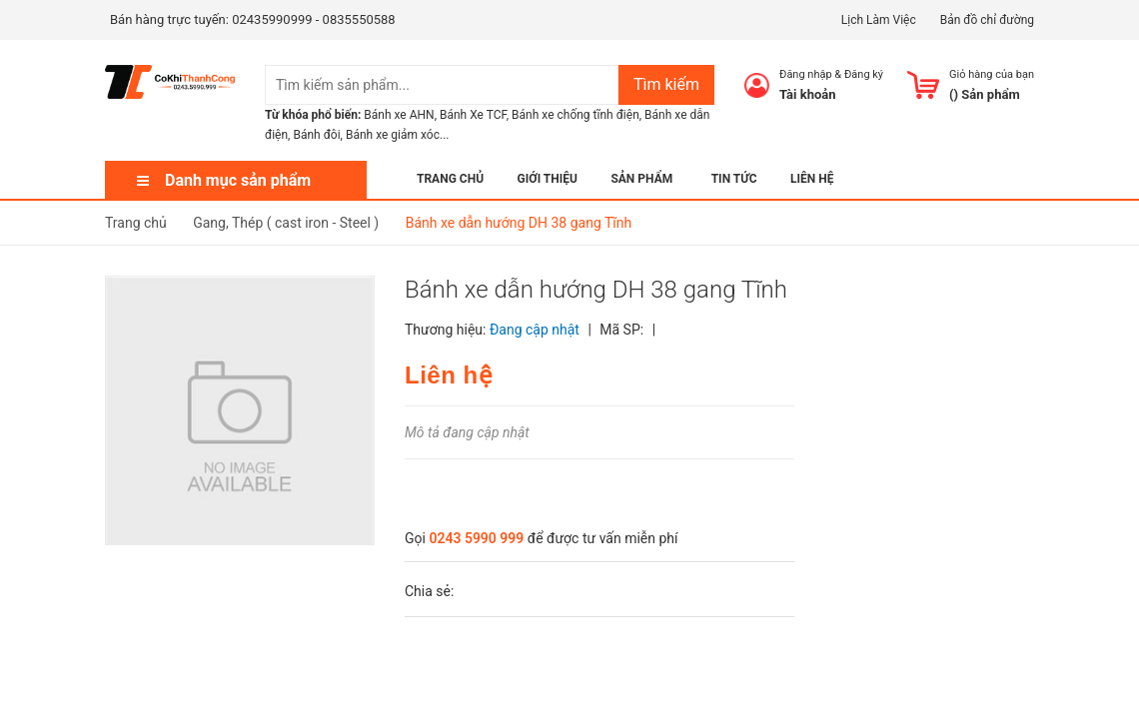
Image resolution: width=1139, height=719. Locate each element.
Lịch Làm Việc (878, 20)
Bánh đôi (316, 135)
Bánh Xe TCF (473, 115)
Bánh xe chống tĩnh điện (575, 115)
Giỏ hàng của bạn (991, 74)
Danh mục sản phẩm (238, 180)
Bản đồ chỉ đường (987, 20)
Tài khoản (807, 94)
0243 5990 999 (476, 538)
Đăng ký (863, 74)
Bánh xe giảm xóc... (398, 135)
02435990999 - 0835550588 (313, 19)
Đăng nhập (805, 74)
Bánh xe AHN (399, 115)
